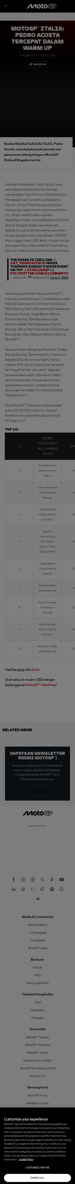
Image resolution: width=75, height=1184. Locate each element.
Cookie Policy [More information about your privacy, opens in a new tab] (26, 1159)
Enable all (37, 1178)
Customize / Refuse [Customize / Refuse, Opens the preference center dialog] (37, 1168)
